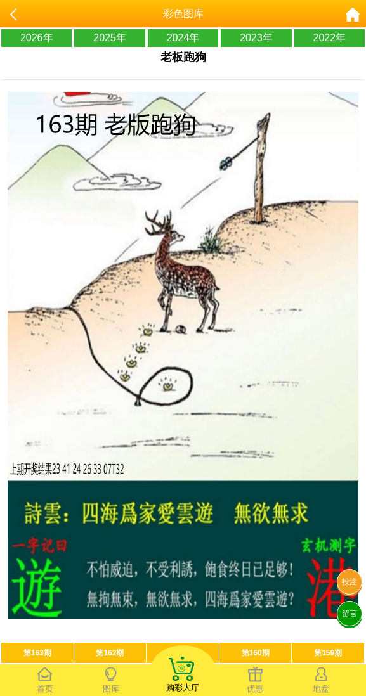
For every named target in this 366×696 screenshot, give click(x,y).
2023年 (256, 37)
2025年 (109, 37)
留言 (349, 613)
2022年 (329, 37)
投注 (349, 581)
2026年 (36, 37)
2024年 (183, 37)
